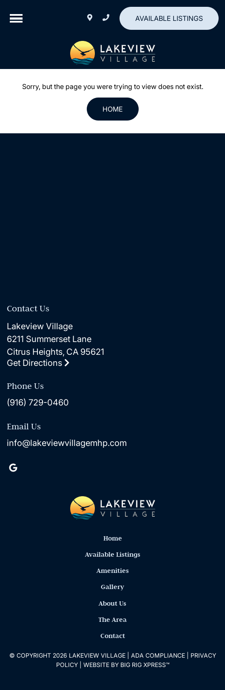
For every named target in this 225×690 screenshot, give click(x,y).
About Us (112, 603)
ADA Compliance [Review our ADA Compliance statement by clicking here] (158, 655)
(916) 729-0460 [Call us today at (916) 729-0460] (38, 402)
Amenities (113, 570)
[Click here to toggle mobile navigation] (16, 18)
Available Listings (169, 18)
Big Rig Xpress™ (144, 664)
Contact (112, 636)
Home (113, 109)
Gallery (112, 587)
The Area (112, 619)
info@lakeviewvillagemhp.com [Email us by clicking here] (67, 443)
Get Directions (38, 363)
